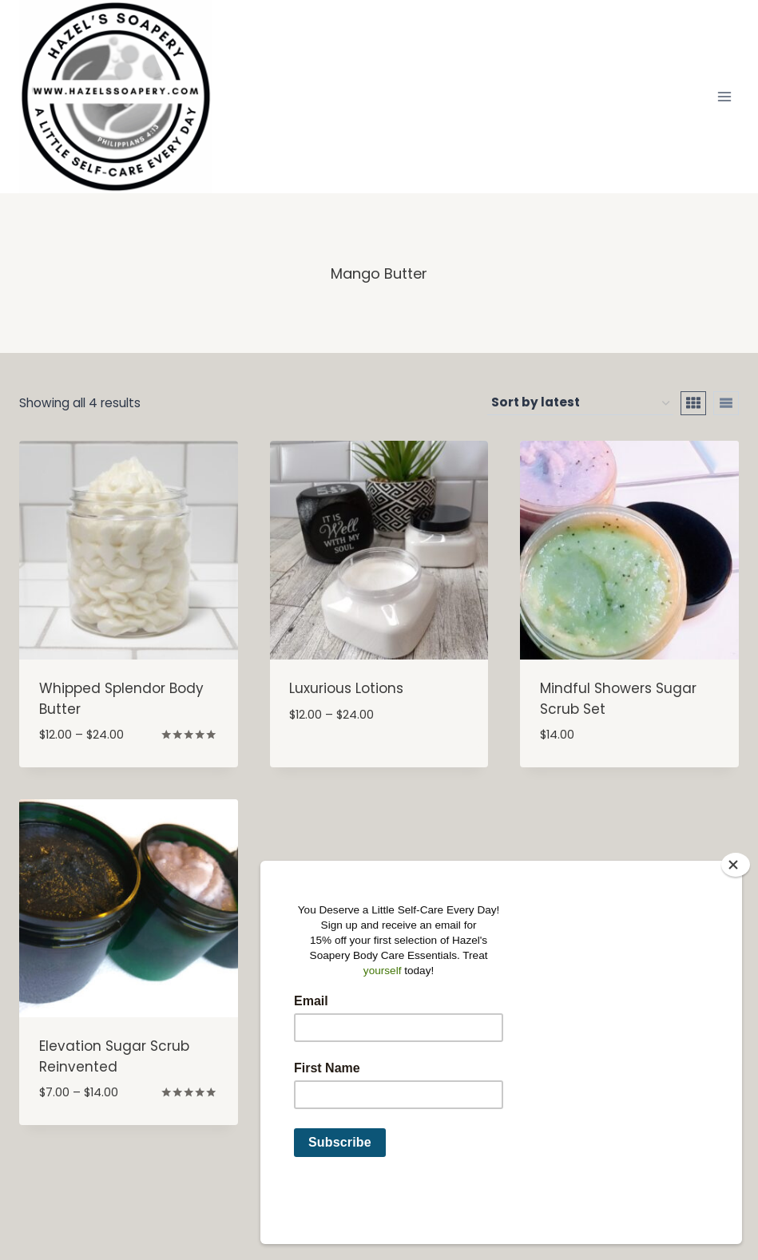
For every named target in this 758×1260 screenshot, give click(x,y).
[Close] (735, 918)
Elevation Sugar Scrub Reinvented (114, 1056)
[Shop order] (580, 403)
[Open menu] (724, 96)
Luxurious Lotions (346, 688)
